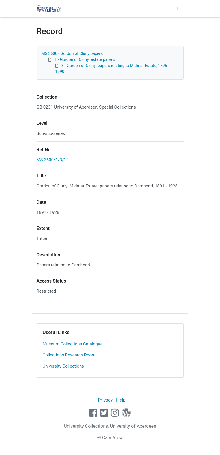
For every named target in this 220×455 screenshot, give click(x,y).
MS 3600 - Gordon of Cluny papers (72, 53)
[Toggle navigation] (177, 8)
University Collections (63, 366)
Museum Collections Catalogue (73, 344)
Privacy (105, 400)
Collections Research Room (69, 355)
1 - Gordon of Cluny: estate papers (84, 59)
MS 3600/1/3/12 (53, 159)
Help (121, 400)
